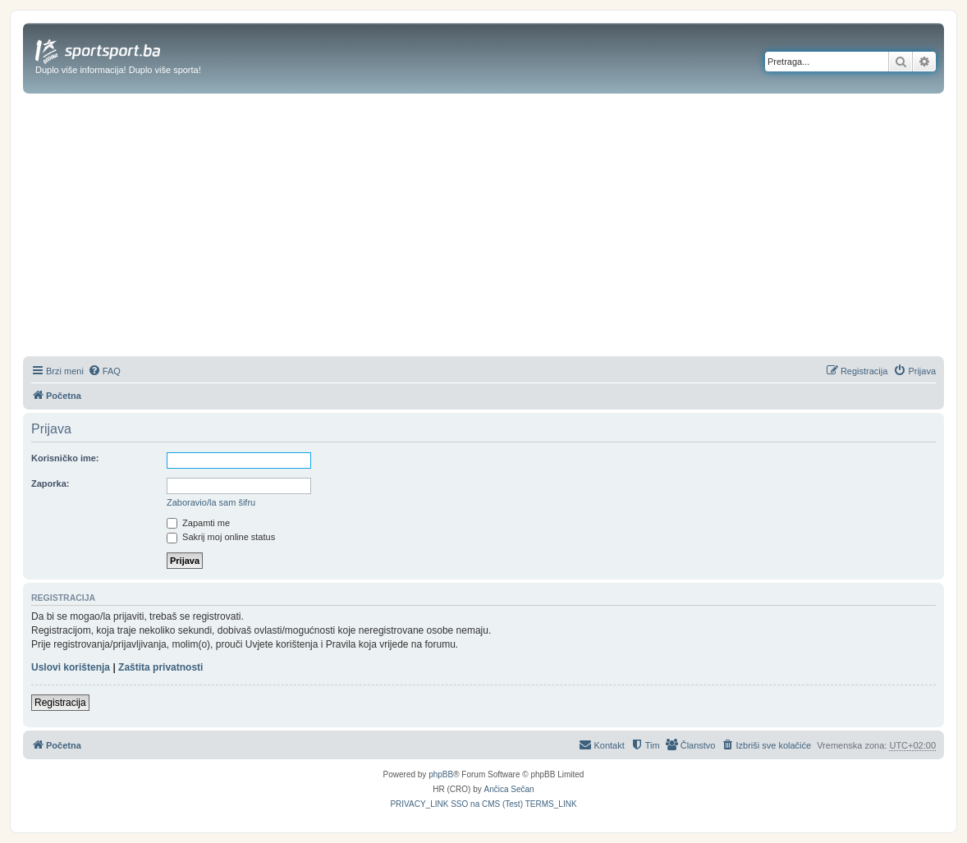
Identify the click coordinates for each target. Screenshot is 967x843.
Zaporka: (50, 483)
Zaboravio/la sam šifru (211, 502)
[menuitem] (104, 371)
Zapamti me (198, 523)
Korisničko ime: (65, 458)
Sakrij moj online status (221, 537)
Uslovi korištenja (70, 667)
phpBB (441, 774)
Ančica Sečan (509, 789)
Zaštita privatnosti (160, 667)
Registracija (60, 702)
